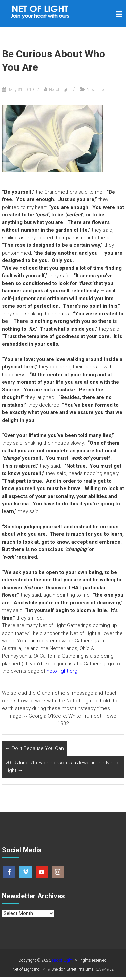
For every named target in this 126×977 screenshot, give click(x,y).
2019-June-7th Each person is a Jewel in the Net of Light (62, 766)
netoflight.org (62, 671)
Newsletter (96, 89)
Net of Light (59, 89)
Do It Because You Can (34, 748)
